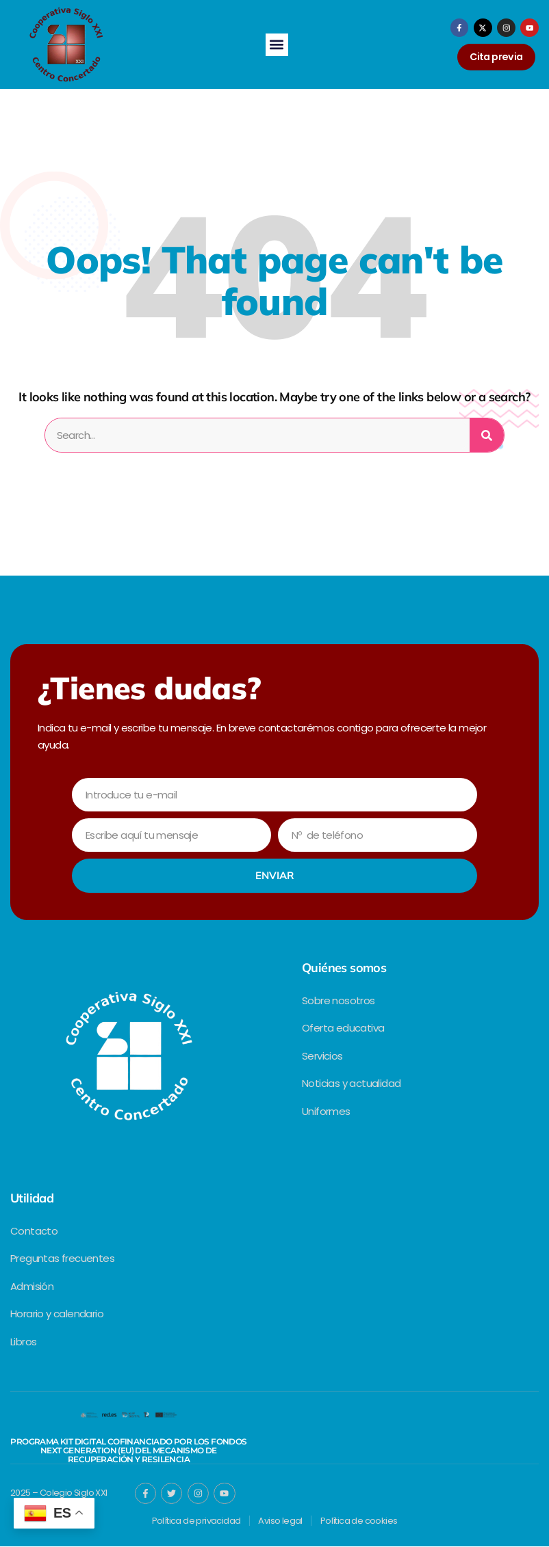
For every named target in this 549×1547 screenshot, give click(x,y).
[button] (277, 44)
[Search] (487, 435)
